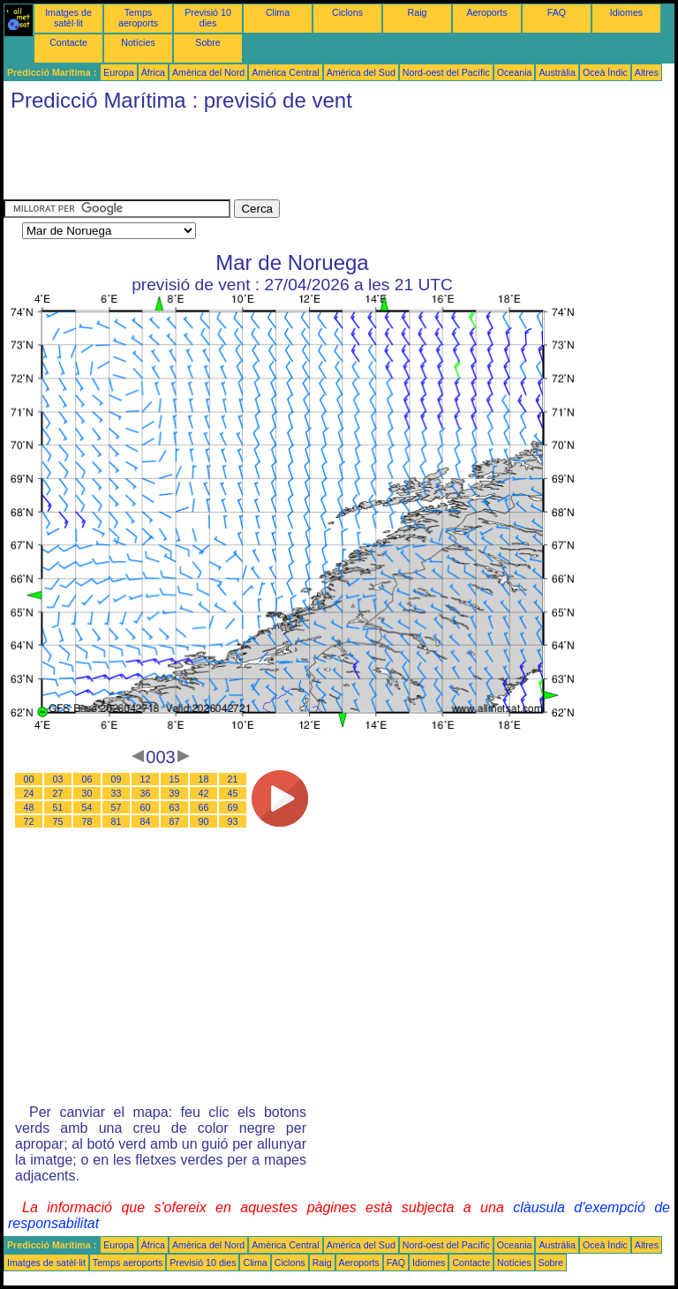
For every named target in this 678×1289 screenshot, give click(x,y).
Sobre (207, 42)
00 (29, 779)
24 (29, 793)
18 (204, 779)
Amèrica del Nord (208, 72)
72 (29, 821)
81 (116, 821)
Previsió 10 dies (208, 17)
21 (233, 779)
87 (175, 821)
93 (233, 821)
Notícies (138, 42)
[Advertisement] (325, 159)
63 (175, 807)
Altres (647, 72)
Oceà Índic (605, 72)
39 (175, 793)
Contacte (68, 42)
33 (116, 793)
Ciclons (347, 12)
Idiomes (626, 12)
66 (204, 807)
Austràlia (557, 72)
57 (116, 807)
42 (204, 793)
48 (29, 807)
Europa (118, 72)
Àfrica (153, 72)
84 (145, 821)
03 (58, 779)
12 (145, 779)
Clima (278, 12)
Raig (417, 12)
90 (204, 821)
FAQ (556, 12)
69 (233, 807)
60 (145, 807)
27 (58, 793)
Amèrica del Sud (361, 72)
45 (233, 793)
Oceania (514, 72)
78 (87, 821)
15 (175, 779)
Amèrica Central (285, 72)
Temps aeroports (138, 17)
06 (87, 779)
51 (58, 807)
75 (58, 821)
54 (87, 807)
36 (145, 793)
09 (116, 779)
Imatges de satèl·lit (68, 17)
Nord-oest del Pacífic (446, 72)
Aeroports (486, 12)
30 (87, 793)
